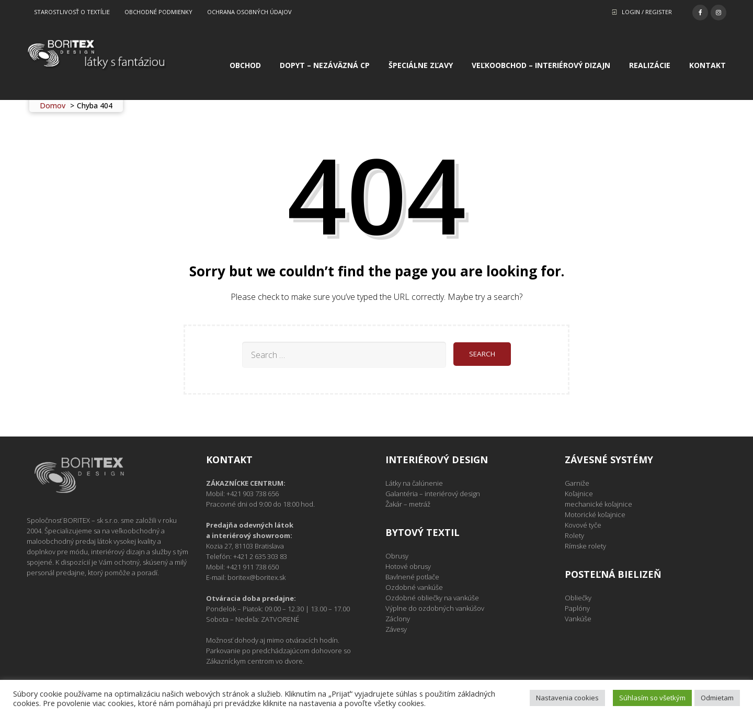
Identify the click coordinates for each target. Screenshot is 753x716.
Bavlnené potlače (412, 576)
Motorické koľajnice (595, 514)
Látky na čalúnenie (414, 483)
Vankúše (578, 618)
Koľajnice (579, 493)
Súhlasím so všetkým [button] (652, 697)
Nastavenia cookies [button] (567, 697)
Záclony (397, 618)
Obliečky (578, 597)
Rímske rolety (585, 546)
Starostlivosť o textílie (72, 12)
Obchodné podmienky (158, 12)
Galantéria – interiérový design (432, 493)
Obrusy (396, 556)
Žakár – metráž (407, 504)
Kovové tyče (583, 525)
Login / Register (647, 12)
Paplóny (577, 608)
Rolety (574, 535)
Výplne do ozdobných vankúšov (434, 608)
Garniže (577, 483)
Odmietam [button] (717, 697)
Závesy (396, 629)
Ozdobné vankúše (414, 587)
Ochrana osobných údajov (249, 12)
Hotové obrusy (408, 566)
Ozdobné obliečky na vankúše (432, 597)
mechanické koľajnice (598, 504)
